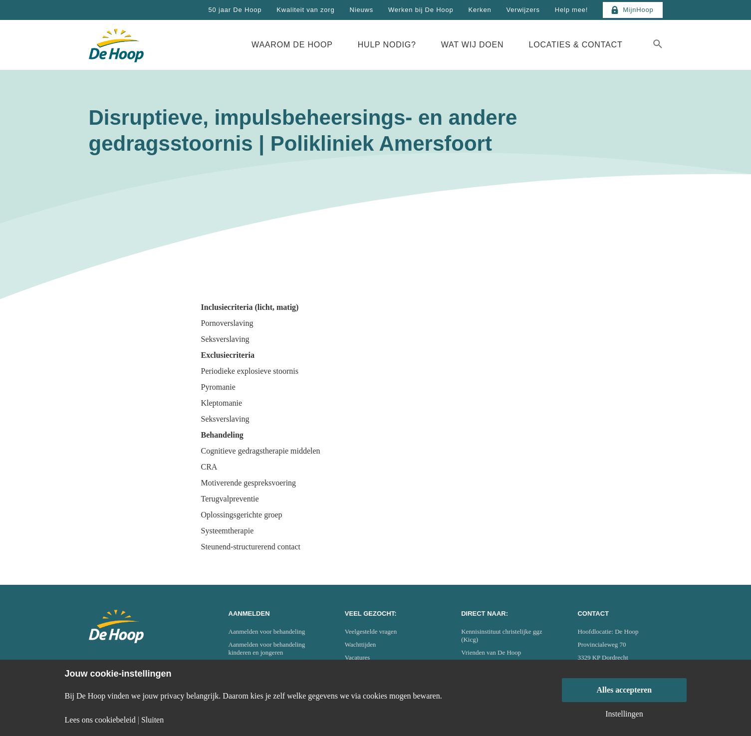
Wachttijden (360, 644)
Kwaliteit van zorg (305, 9)
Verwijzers (522, 9)
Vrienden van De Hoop (491, 652)
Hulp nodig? (387, 44)
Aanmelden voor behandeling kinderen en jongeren (267, 648)
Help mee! (571, 9)
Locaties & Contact (575, 44)
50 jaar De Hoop (235, 9)
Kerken (479, 9)
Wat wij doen (472, 44)
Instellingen (624, 714)
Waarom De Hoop (292, 44)
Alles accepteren (624, 690)
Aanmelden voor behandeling (267, 631)
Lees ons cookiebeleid (100, 720)
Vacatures (357, 657)
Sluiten (152, 720)
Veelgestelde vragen (371, 631)
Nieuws (361, 9)
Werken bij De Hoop (421, 9)
